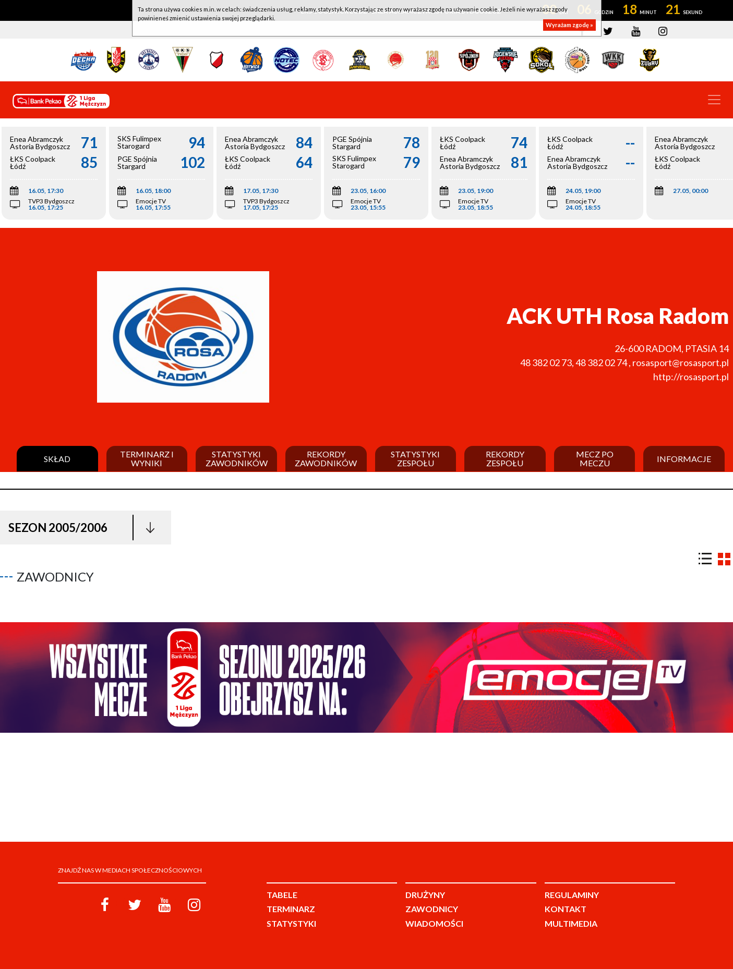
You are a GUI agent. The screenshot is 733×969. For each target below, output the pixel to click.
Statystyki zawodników (237, 459)
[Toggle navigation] (714, 99)
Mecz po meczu (595, 459)
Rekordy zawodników (326, 459)
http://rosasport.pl (691, 376)
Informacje (684, 459)
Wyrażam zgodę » (569, 24)
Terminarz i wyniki (147, 459)
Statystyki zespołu (415, 459)
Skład (57, 459)
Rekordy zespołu (505, 459)
